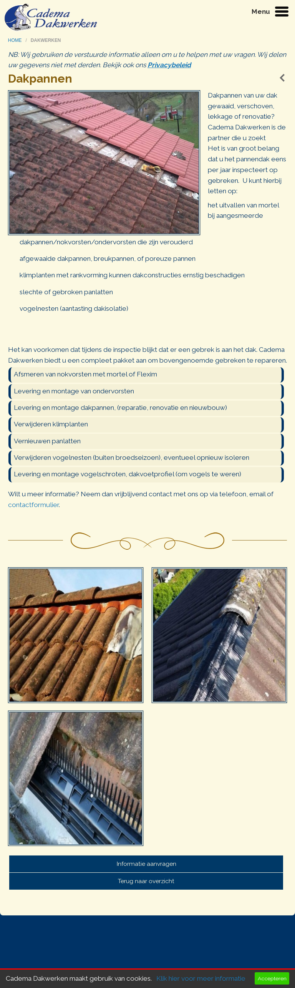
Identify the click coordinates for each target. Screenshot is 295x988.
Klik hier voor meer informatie (200, 978)
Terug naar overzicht (146, 881)
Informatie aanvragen (146, 863)
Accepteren (272, 978)
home (15, 40)
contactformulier (33, 505)
